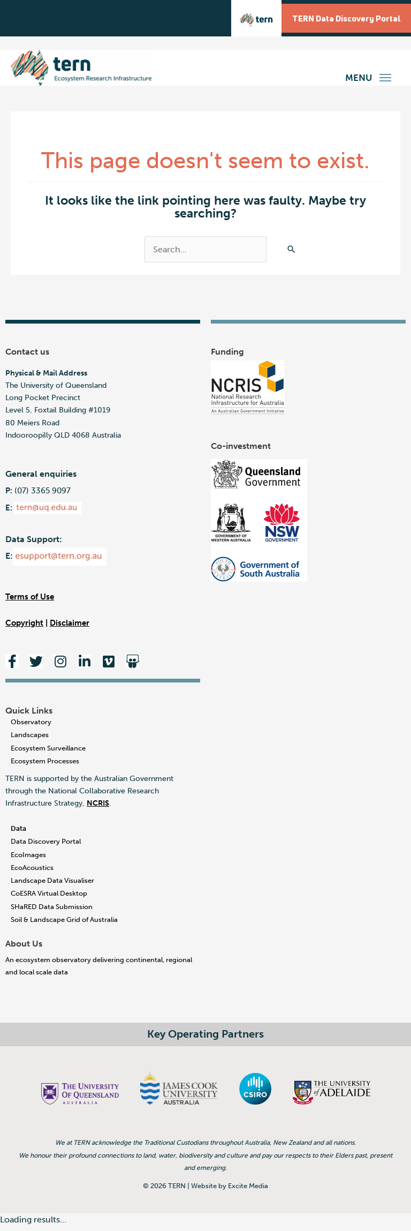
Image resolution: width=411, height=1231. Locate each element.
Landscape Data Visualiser (52, 886)
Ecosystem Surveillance (48, 753)
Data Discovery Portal (46, 847)
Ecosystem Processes (45, 766)
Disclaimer (69, 628)
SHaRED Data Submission (52, 911)
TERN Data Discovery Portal (342, 19)
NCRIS (98, 808)
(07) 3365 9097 (42, 495)
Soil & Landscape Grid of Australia (64, 924)
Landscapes (30, 740)
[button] (385, 76)
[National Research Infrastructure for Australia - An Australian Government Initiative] (248, 392)
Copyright (24, 628)
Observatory (31, 727)
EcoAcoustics (32, 872)
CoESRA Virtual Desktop (49, 899)
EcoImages (28, 859)
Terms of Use (29, 601)
